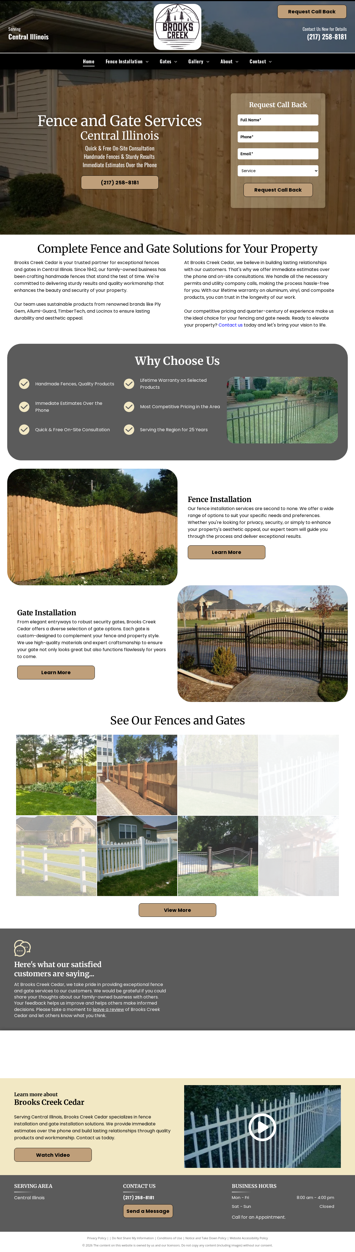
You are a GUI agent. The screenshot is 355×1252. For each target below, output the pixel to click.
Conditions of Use (169, 1238)
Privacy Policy (96, 1238)
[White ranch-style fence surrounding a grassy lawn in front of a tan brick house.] (56, 856)
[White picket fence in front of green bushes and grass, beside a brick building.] (299, 775)
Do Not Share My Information (133, 1238)
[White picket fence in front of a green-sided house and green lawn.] (137, 856)
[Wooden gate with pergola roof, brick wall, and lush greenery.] (299, 856)
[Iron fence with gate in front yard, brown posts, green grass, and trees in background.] (218, 856)
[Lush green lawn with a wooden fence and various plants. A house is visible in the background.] (56, 775)
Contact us (231, 325)
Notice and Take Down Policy (206, 1238)
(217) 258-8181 (327, 36)
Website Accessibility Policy (249, 1238)
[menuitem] (88, 61)
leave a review (108, 1009)
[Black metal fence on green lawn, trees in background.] (218, 775)
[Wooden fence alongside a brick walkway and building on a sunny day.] (137, 775)
